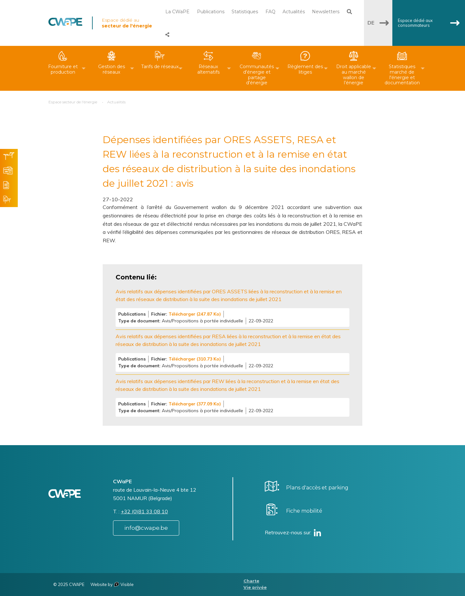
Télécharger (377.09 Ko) (195, 404)
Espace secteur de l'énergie (72, 101)
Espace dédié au (127, 23)
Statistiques (245, 12)
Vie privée (255, 587)
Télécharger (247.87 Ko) (195, 314)
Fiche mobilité (304, 511)
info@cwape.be (146, 528)
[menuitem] (63, 68)
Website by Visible (112, 584)
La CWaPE (177, 12)
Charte (251, 581)
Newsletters (325, 12)
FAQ (270, 12)
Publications (210, 12)
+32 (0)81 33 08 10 (144, 511)
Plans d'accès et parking (317, 488)
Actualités (294, 12)
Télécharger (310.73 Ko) (195, 359)
